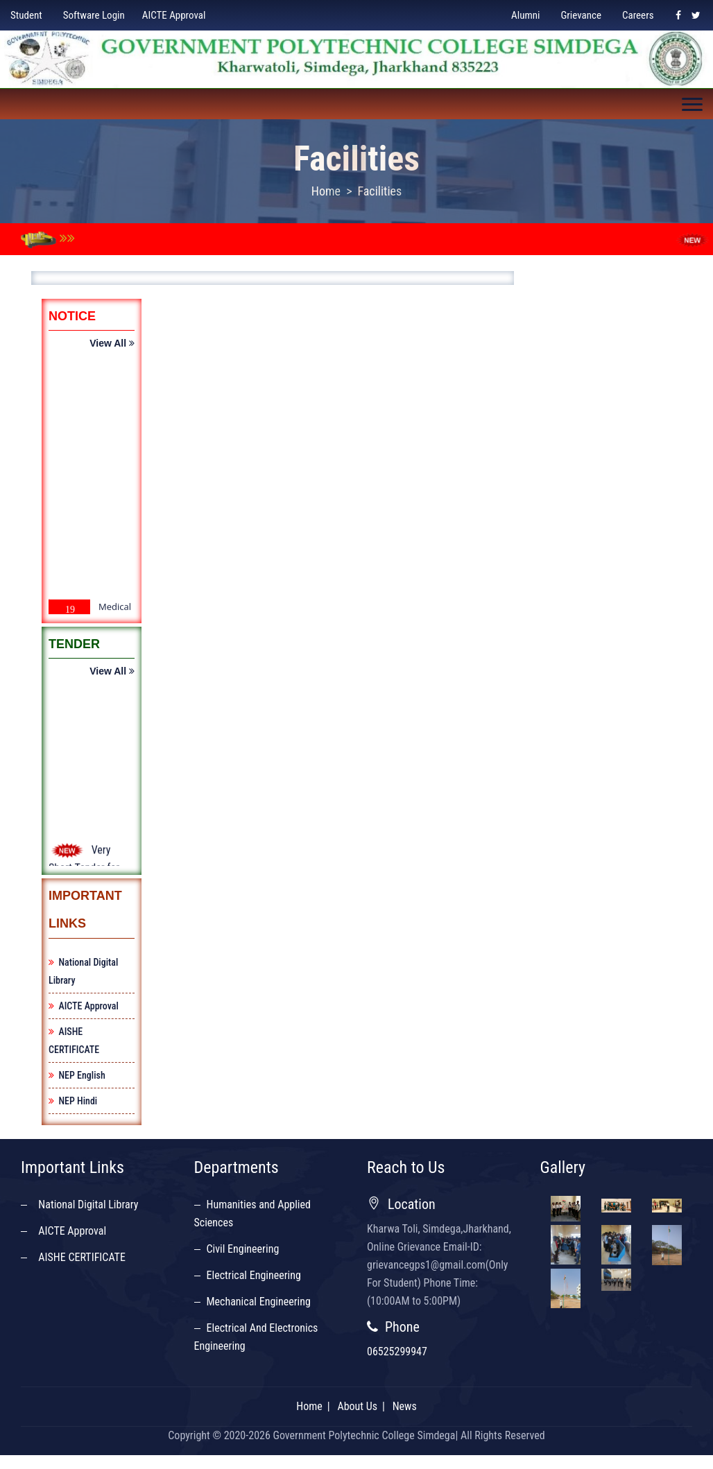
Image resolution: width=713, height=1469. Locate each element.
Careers (638, 15)
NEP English (77, 1074)
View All (112, 343)
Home (326, 191)
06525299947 (397, 1350)
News (405, 1405)
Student (26, 15)
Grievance (580, 15)
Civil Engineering (243, 1248)
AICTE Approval (174, 15)
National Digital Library (85, 1203)
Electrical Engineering (254, 1274)
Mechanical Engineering (259, 1300)
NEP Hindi (73, 1100)
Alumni (525, 15)
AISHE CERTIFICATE (79, 1256)
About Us (357, 1405)
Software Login (94, 15)
